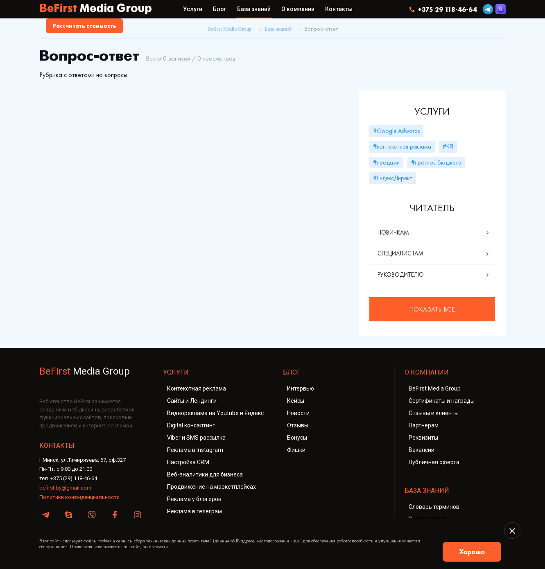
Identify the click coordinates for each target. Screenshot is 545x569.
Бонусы (297, 437)
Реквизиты (423, 437)
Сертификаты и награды (442, 400)
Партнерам (424, 425)
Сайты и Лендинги (192, 400)
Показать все (432, 309)
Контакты (339, 9)
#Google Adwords (396, 131)
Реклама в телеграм (194, 511)
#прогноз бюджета (436, 162)
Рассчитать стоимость (84, 25)
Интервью (300, 388)
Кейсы (295, 400)
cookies (104, 541)
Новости (298, 413)
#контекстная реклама (402, 146)
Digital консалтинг (191, 425)
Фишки (296, 450)
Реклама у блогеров (194, 499)
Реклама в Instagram (195, 450)
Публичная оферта (434, 462)
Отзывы (297, 425)
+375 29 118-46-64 (443, 9)
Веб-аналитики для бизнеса (205, 474)
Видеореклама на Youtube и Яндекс (215, 413)
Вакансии (421, 450)
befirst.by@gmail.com (65, 488)
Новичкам (393, 232)
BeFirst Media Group (435, 388)
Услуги (192, 9)
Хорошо (472, 552)
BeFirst (95, 9)
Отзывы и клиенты (434, 413)
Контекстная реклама (196, 388)
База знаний (254, 9)
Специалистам (400, 253)
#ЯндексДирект (392, 178)
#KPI (448, 146)
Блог (219, 9)
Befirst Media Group (229, 29)
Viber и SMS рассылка (196, 437)
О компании (297, 9)
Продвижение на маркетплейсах (211, 486)
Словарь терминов (434, 507)
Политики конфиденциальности (79, 497)
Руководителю (401, 274)
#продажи (386, 162)
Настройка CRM (188, 462)
